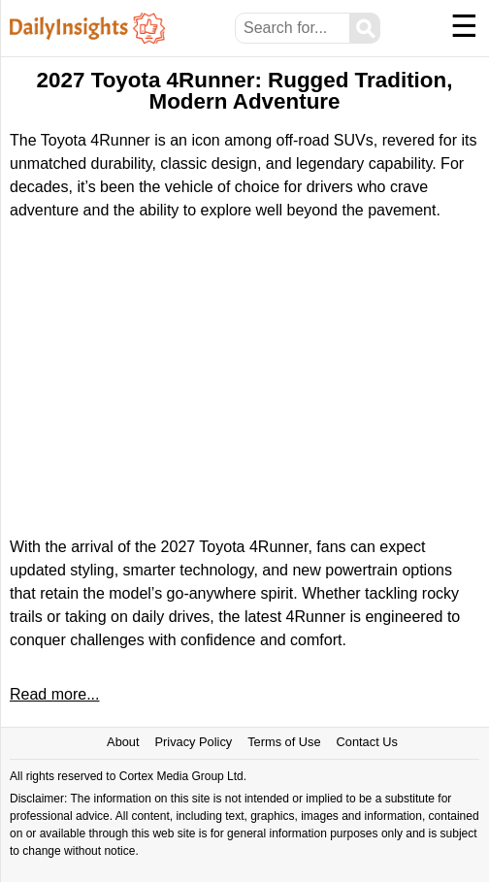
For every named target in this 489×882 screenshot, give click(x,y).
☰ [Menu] (464, 26)
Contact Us (367, 742)
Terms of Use (283, 742)
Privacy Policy (194, 742)
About (123, 742)
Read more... (54, 694)
